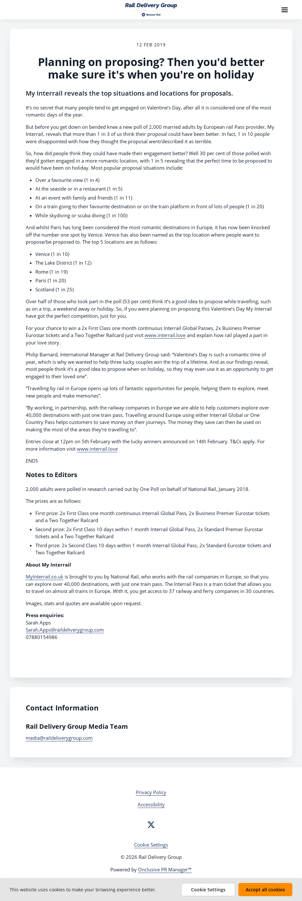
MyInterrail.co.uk (44, 576)
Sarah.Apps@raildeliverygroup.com (65, 629)
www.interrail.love (165, 335)
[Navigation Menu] (284, 9)
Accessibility (151, 804)
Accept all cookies (265, 890)
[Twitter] (151, 824)
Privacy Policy (151, 792)
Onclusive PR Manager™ (165, 869)
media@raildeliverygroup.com (59, 738)
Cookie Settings (151, 844)
